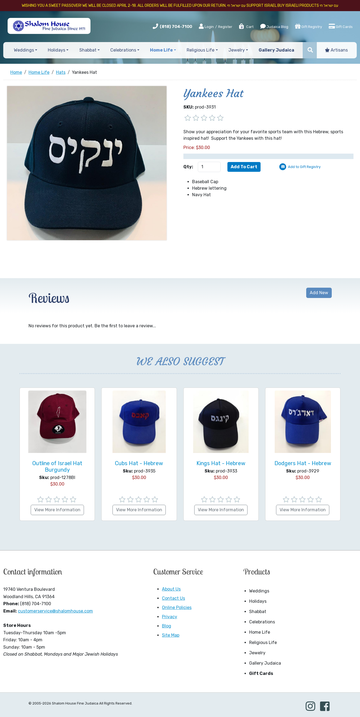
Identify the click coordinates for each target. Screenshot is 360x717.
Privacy (169, 616)
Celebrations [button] (123, 50)
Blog (166, 626)
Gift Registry (308, 26)
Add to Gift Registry (304, 167)
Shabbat (257, 611)
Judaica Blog (274, 26)
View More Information (57, 509)
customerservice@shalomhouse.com (55, 611)
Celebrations (262, 621)
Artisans (336, 50)
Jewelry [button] (236, 50)
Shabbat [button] (87, 50)
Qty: (188, 166)
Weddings (259, 591)
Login (206, 26)
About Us (171, 589)
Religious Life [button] (200, 50)
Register (225, 27)
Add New (319, 292)
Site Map (170, 635)
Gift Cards (341, 26)
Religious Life (263, 642)
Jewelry (257, 652)
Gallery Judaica (265, 663)
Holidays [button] (56, 50)
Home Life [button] (161, 50)
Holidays (258, 601)
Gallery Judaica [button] (276, 50)
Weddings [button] (24, 50)
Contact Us (173, 598)
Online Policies (177, 607)
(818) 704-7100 (176, 26)
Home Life (259, 632)
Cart (246, 26)
